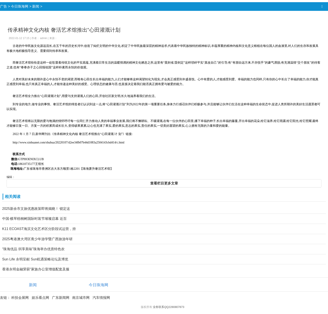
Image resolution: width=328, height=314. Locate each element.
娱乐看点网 (40, 297)
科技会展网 (20, 297)
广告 (3, 6)
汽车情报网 (101, 297)
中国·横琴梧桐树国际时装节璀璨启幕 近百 (34, 218)
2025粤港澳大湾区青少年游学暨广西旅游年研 (37, 239)
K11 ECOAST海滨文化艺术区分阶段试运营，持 (39, 229)
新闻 (35, 6)
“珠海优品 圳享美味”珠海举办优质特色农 (33, 249)
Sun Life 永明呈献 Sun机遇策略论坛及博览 (35, 259)
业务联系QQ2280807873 (168, 307)
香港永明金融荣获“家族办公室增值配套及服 (35, 269)
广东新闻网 (60, 297)
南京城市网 (81, 297)
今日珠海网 (19, 6)
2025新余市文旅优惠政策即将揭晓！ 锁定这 (36, 208)
